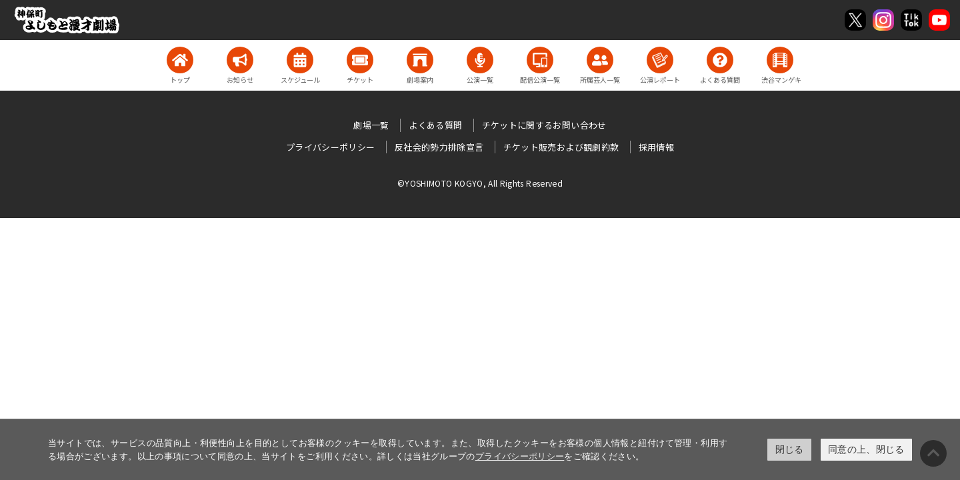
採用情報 (656, 147)
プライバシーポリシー (520, 456)
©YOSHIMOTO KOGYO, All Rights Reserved (480, 183)
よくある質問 (435, 125)
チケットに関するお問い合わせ (544, 125)
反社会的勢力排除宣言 (439, 147)
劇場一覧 (371, 125)
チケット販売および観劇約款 (561, 147)
